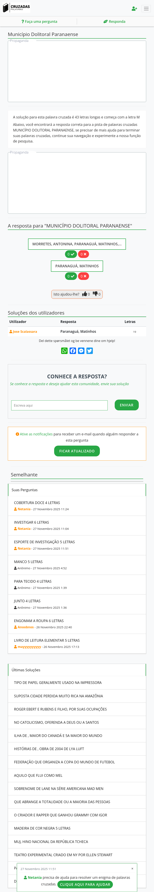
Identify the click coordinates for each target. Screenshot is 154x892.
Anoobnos (24, 627)
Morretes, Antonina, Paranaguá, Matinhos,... (77, 244)
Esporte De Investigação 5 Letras (44, 541)
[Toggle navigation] (146, 8)
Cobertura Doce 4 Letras (37, 502)
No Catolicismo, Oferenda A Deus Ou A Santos (56, 722)
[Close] (132, 869)
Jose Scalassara (23, 331)
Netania (22, 509)
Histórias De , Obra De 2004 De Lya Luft (49, 748)
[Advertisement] (77, 72)
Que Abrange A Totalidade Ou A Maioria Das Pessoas (62, 801)
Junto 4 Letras (27, 600)
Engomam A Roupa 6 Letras (39, 620)
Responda (114, 21)
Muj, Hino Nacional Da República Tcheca (51, 841)
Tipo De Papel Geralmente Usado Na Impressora (58, 682)
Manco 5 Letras (28, 561)
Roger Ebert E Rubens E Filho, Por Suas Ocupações (60, 709)
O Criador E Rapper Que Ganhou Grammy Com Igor (60, 815)
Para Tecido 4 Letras (33, 581)
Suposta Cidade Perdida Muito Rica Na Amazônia (58, 696)
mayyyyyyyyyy (27, 646)
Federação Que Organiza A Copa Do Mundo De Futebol (64, 762)
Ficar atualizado (77, 451)
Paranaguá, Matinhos (77, 266)
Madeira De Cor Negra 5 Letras (42, 828)
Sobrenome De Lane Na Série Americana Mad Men (58, 788)
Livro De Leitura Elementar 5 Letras (47, 640)
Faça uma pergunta (39, 21)
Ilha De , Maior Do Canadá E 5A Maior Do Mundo (58, 735)
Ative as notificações (37, 434)
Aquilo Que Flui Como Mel (38, 775)
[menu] (134, 8)
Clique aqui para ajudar (85, 884)
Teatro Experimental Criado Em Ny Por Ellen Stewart (63, 854)
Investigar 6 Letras (31, 522)
